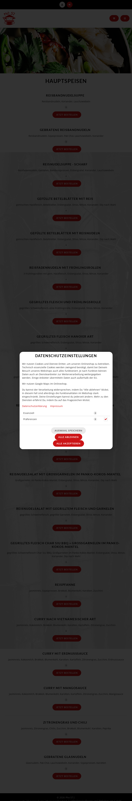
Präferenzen (30, 419)
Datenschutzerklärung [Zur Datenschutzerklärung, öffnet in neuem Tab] (34, 406)
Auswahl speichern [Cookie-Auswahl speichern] (68, 430)
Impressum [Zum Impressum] (56, 406)
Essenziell (28, 413)
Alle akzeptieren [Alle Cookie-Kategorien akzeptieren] (68, 443)
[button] (95, 413)
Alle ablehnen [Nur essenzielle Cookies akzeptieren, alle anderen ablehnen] (68, 437)
